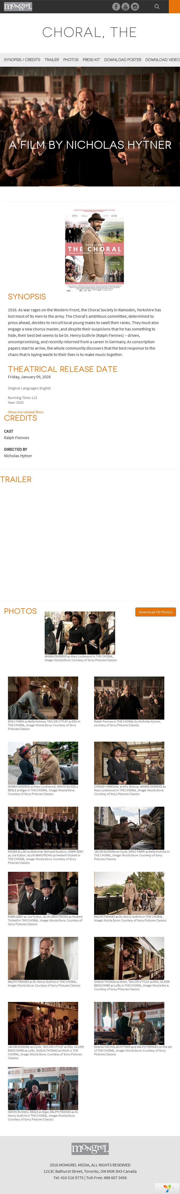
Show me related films (25, 412)
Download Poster (122, 60)
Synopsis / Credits (22, 60)
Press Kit (91, 60)
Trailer (51, 60)
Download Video (162, 60)
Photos (70, 60)
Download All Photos (156, 612)
